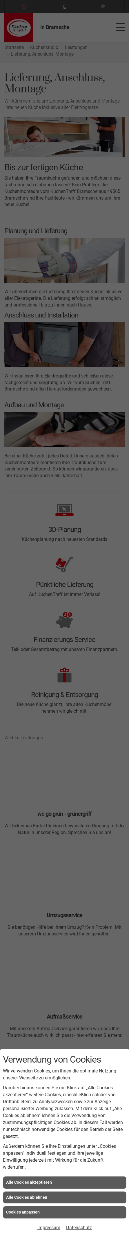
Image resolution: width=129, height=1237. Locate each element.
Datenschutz (79, 1227)
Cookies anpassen (23, 1212)
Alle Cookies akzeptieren (29, 1182)
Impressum (48, 1227)
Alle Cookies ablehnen (26, 1197)
